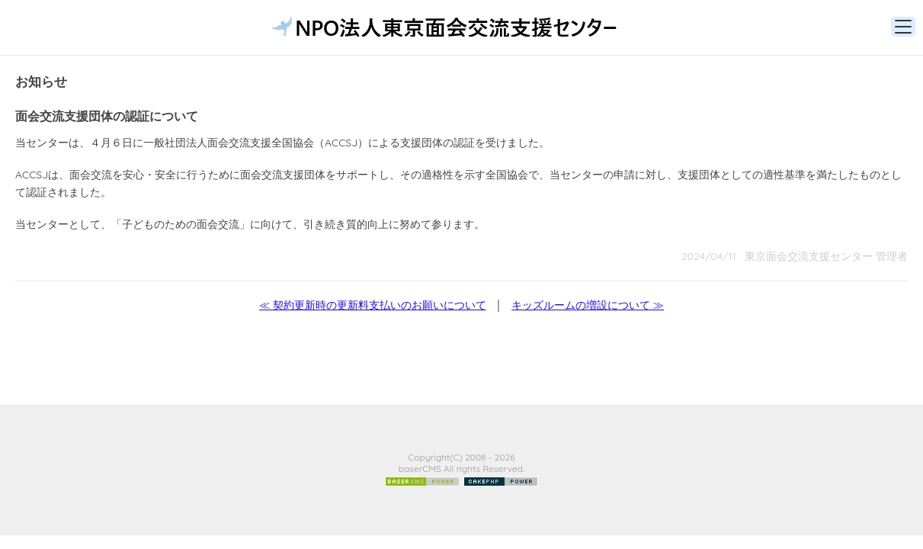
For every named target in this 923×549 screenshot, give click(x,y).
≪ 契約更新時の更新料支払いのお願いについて (372, 305)
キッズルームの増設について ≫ (587, 305)
